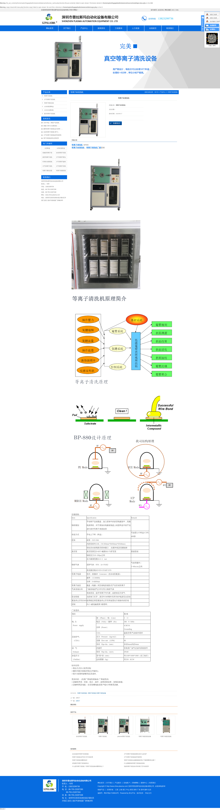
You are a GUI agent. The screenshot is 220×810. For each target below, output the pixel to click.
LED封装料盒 (61, 148)
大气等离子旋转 (61, 161)
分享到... (213, 29)
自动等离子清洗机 (81, 736)
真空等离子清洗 (47, 157)
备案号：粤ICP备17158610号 (108, 793)
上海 (120, 790)
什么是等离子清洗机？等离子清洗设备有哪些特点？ (88, 766)
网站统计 (3, 809)
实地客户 (127, 783)
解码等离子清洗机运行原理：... (53, 129)
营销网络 (135, 783)
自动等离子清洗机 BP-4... (51, 132)
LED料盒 (47, 148)
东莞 (131, 790)
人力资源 (135, 28)
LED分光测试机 (49, 110)
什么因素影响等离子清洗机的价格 (134, 763)
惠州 (146, 790)
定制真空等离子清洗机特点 (80, 763)
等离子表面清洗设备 (145, 736)
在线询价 (115, 123)
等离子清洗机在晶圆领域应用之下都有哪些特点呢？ (140, 760)
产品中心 (84, 28)
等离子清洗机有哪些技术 (79, 760)
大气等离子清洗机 (49, 99)
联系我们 (170, 28)
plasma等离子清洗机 (123, 736)
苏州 (142, 790)
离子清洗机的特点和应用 (51, 138)
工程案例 (118, 28)
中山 (128, 790)
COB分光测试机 (47, 161)
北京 (149, 790)
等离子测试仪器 (49, 103)
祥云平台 (132, 793)
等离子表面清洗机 (165, 736)
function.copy (28, 7)
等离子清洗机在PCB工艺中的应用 (82, 757)
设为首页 (154, 10)
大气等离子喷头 (61, 157)
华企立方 (148, 793)
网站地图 (168, 10)
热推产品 (101, 790)
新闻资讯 (101, 28)
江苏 (117, 790)
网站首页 (49, 28)
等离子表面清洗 (61, 170)
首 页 (156, 92)
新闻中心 (144, 783)
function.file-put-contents (67, 3)
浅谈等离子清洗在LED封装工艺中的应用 (136, 766)
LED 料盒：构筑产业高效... (52, 123)
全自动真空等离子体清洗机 (80, 754)
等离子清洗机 (48, 96)
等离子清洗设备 (101, 693)
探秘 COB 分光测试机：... (51, 126)
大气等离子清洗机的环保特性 (52, 135)
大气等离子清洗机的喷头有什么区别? (135, 754)
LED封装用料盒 (49, 106)
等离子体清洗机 (173, 92)
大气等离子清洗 (47, 166)
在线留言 (153, 28)
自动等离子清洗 (61, 153)
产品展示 (118, 783)
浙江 (124, 790)
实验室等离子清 (47, 153)
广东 (139, 790)
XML (177, 10)
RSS (173, 10)
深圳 (135, 790)
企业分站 (161, 10)
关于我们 (67, 28)
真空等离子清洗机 (49, 113)
